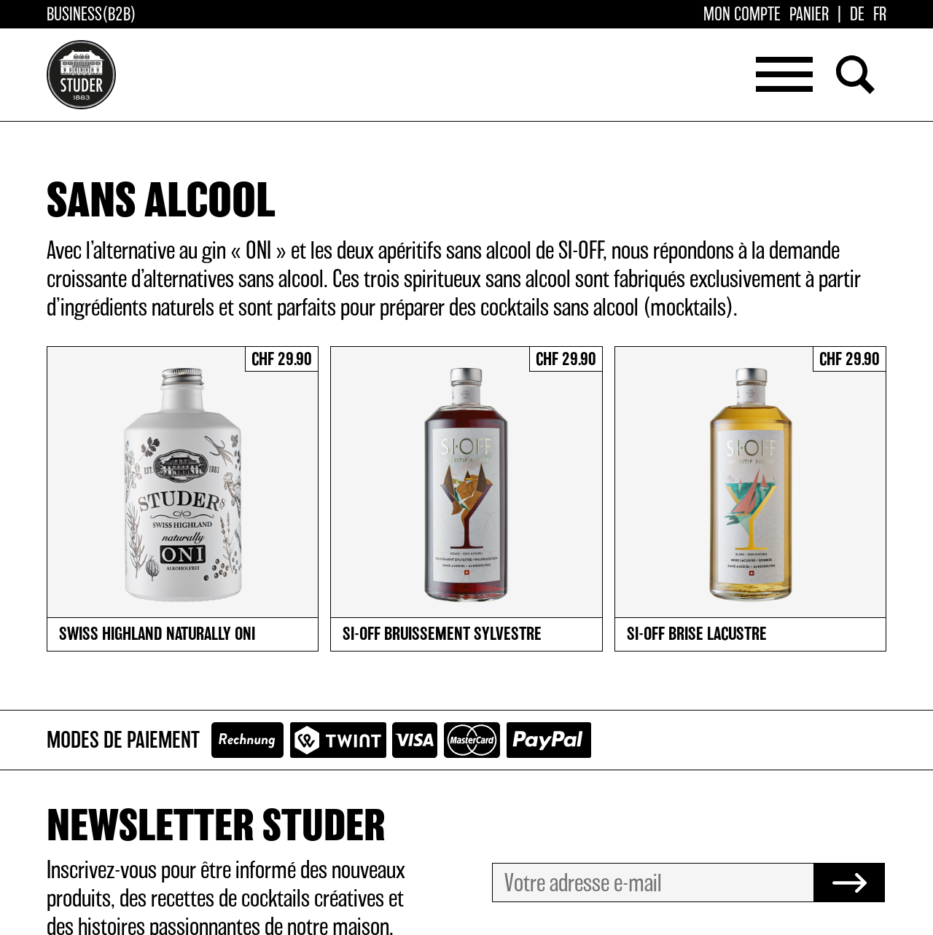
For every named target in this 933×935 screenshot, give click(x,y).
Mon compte (742, 15)
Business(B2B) (91, 15)
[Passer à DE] (857, 15)
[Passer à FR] (879, 15)
